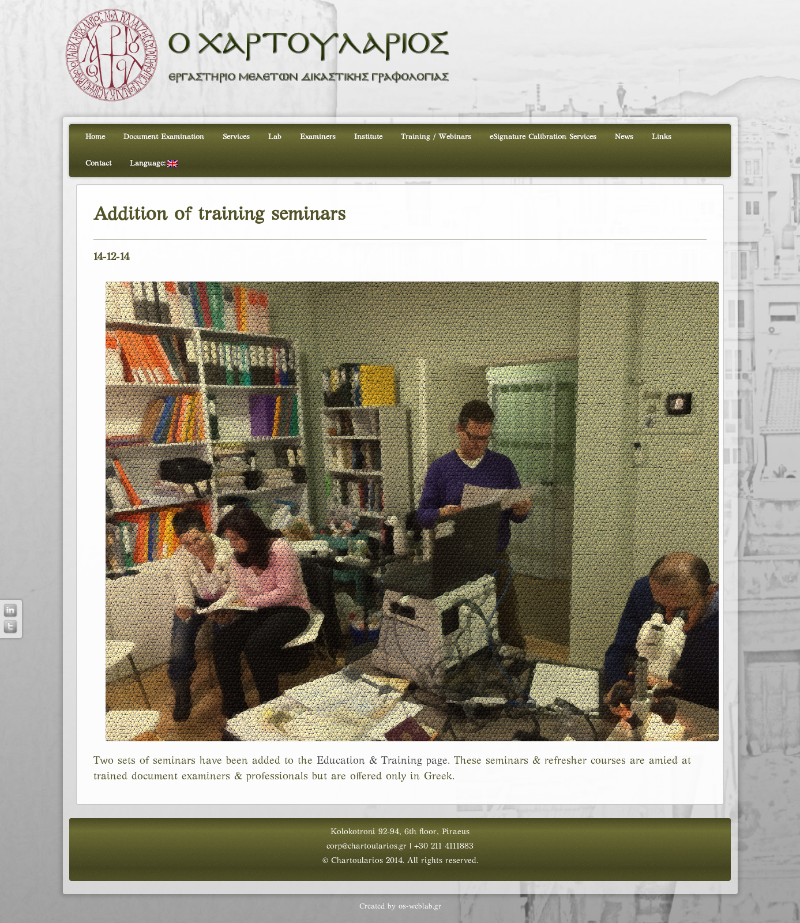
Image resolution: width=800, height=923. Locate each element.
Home (95, 137)
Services (236, 137)
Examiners (318, 137)
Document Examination (163, 137)
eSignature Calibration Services (543, 137)
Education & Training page (382, 761)
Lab (274, 137)
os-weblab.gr (420, 906)
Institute (368, 137)
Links (661, 137)
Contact (98, 163)
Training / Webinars (436, 137)
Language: (154, 163)
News (624, 137)
